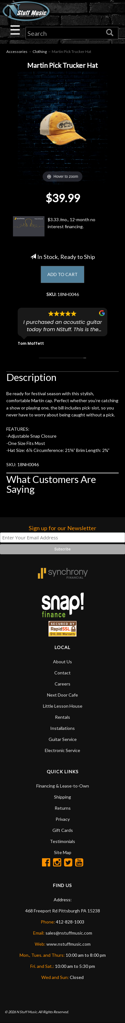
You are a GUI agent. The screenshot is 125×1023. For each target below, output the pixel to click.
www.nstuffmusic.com (68, 944)
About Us (62, 661)
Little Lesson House (62, 706)
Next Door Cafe (62, 695)
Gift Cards (62, 830)
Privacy (63, 819)
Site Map (62, 852)
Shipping (62, 797)
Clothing (40, 51)
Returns (63, 808)
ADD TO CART (62, 274)
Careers (62, 683)
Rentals (62, 717)
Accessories (16, 51)
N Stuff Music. (27, 1012)
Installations (62, 728)
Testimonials (62, 841)
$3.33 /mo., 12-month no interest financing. (54, 226)
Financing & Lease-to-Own (62, 785)
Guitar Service (63, 739)
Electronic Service (62, 750)
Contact (62, 672)
